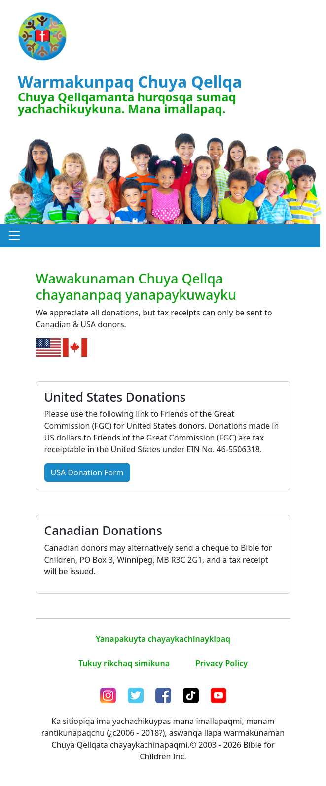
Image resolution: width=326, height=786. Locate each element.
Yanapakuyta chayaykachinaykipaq (163, 638)
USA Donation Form (87, 472)
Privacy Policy (221, 663)
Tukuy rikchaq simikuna (124, 663)
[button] (14, 235)
